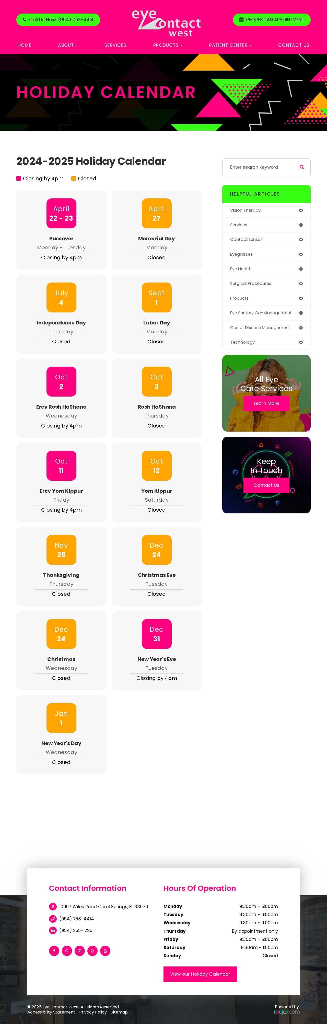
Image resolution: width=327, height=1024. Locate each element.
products (240, 300)
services (239, 225)
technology (243, 345)
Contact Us (293, 45)
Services (115, 45)
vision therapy (246, 210)
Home (24, 45)
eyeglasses (242, 255)
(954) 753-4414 (76, 918)
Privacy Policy (93, 1012)
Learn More (266, 406)
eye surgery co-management (263, 315)
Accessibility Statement (51, 1012)
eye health (242, 270)
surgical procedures (252, 285)
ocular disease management (263, 330)
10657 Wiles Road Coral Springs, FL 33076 (103, 907)
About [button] (68, 45)
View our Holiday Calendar (200, 974)
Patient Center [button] (230, 45)
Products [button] (168, 45)
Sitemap (119, 1012)
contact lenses (247, 240)
